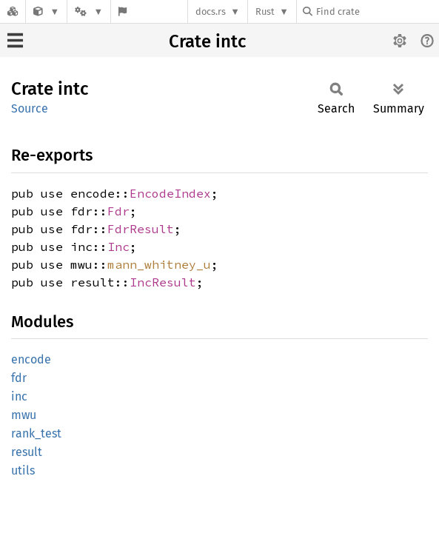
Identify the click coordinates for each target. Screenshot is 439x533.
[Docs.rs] (12, 11)
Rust (265, 11)
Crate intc (207, 41)
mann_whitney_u (159, 264)
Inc (118, 246)
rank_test (36, 433)
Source (29, 108)
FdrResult (140, 228)
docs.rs (210, 11)
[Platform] (88, 11)
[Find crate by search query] (377, 11)
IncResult (163, 282)
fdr (19, 378)
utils (23, 470)
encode (31, 359)
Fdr (118, 211)
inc (19, 396)
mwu (23, 415)
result (26, 452)
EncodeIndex (170, 193)
